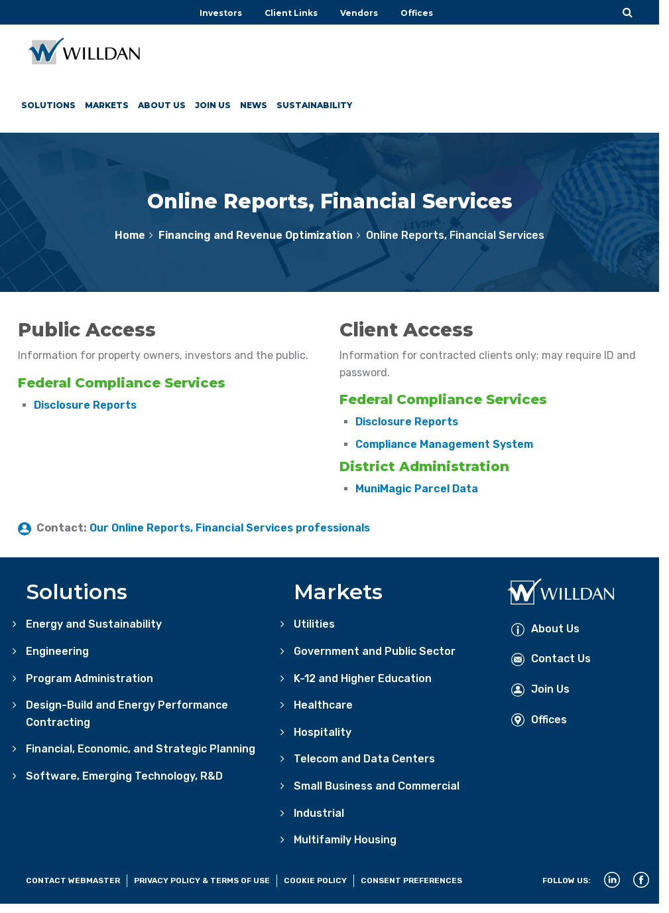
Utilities (314, 624)
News (255, 105)
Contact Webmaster (73, 880)
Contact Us (551, 658)
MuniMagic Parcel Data (416, 488)
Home (130, 235)
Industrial (319, 813)
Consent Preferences (411, 880)
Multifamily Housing (345, 839)
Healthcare (323, 705)
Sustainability (315, 105)
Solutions (48, 105)
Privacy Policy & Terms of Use (202, 880)
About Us (162, 105)
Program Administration (89, 678)
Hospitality (322, 732)
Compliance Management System (444, 444)
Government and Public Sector (375, 651)
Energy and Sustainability (94, 624)
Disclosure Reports (85, 405)
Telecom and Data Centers (364, 758)
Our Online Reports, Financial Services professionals (230, 528)
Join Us (214, 105)
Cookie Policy (315, 880)
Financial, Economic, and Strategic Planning (140, 748)
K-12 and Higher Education (363, 678)
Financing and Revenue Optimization (255, 235)
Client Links (291, 13)
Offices (416, 13)
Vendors (359, 13)
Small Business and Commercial (376, 786)
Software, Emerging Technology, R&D (124, 776)
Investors (221, 13)
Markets (107, 105)
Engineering (57, 651)
